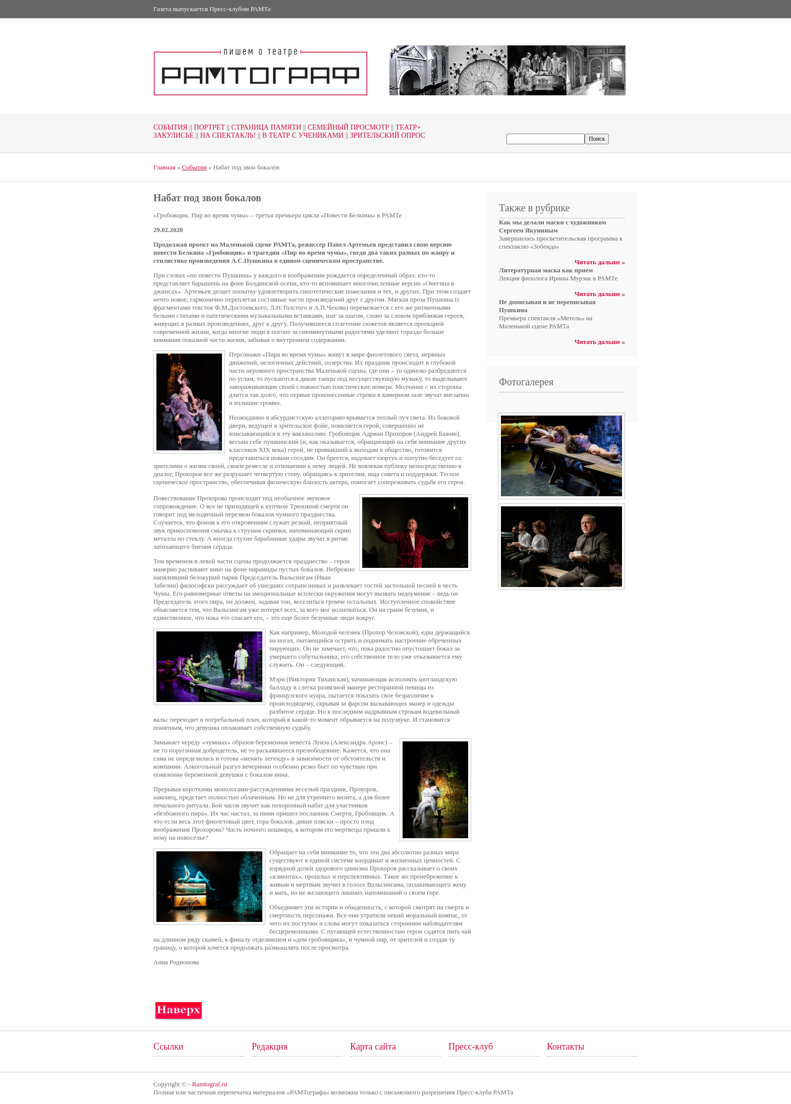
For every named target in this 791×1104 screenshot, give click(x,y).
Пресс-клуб (470, 1046)
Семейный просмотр (345, 127)
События (170, 127)
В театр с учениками (300, 135)
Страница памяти (263, 127)
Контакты (565, 1046)
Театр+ (405, 127)
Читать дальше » (600, 262)
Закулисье (173, 135)
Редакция (270, 1046)
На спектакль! (225, 135)
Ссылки (168, 1046)
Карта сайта (373, 1046)
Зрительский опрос (384, 135)
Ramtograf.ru (210, 1084)
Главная (164, 167)
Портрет (206, 127)
